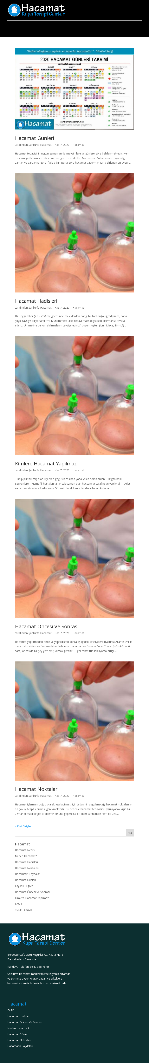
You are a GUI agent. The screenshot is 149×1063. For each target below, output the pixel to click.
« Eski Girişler (23, 826)
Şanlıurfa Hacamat (40, 145)
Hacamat (78, 145)
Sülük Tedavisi (24, 910)
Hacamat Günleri (34, 138)
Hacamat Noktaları (37, 788)
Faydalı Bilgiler (24, 886)
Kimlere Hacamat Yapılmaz (46, 463)
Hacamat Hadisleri (36, 300)
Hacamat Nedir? (25, 850)
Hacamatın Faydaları (28, 874)
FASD (18, 904)
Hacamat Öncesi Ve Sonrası (46, 626)
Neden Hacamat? (26, 856)
